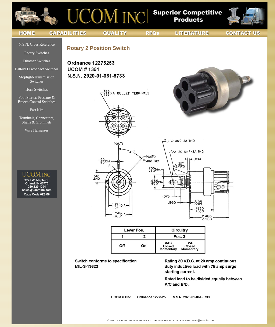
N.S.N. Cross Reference (37, 44)
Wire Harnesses (37, 130)
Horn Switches (37, 90)
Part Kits (36, 110)
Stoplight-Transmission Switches (36, 79)
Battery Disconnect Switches (37, 69)
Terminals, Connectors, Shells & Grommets (36, 120)
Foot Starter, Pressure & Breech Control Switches (37, 100)
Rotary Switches (36, 53)
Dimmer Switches (36, 61)
